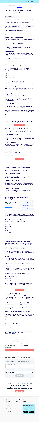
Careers (16, 402)
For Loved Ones (9, 402)
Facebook (25, 401)
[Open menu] (35, 1)
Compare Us (8, 408)
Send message (19, 375)
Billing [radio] (16, 369)
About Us (16, 401)
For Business (8, 404)
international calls (9, 304)
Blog (15, 408)
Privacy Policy (11, 417)
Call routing (8, 226)
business (19, 7)
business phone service (17, 213)
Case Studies (8, 407)
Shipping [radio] (20, 369)
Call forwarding (9, 224)
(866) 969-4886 (30, 1)
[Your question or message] (20, 365)
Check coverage (19, 159)
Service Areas (8, 411)
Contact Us (17, 407)
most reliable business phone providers (24, 243)
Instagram (25, 402)
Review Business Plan (19, 124)
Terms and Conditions (6, 417)
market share (8, 264)
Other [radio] (27, 369)
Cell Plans (8, 405)
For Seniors (8, 401)
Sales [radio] (24, 369)
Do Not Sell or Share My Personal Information (17, 417)
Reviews (16, 405)
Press (16, 404)
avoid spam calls (16, 332)
